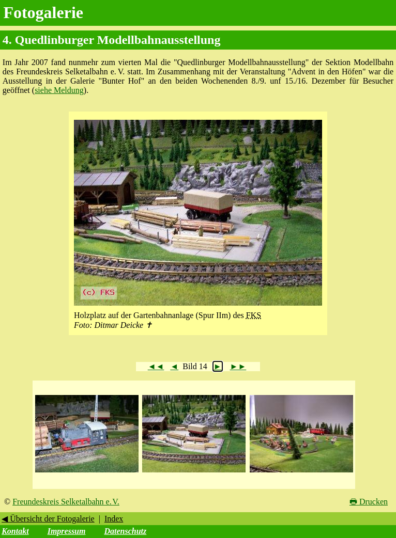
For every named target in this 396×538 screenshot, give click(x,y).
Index (113, 518)
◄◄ (156, 366)
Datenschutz (125, 531)
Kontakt (15, 531)
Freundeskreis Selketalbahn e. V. (65, 501)
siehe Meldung (59, 90)
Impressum (67, 531)
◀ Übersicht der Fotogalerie (48, 518)
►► (238, 366)
